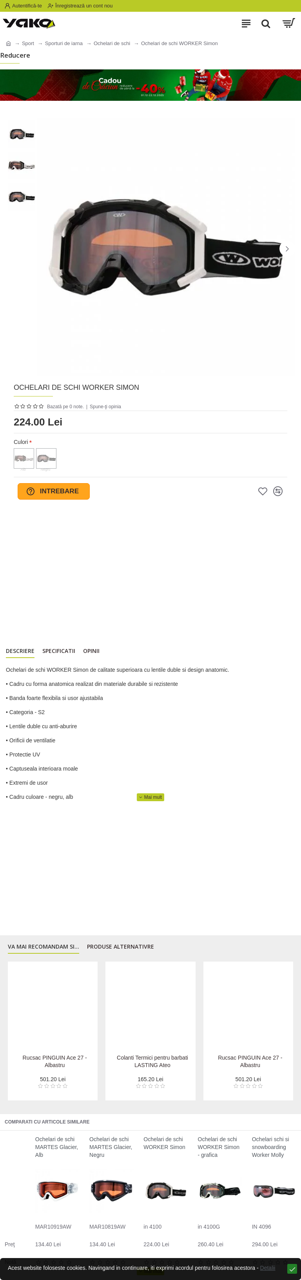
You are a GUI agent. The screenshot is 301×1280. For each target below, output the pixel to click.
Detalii (268, 1268)
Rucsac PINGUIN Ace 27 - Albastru (55, 1061)
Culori (21, 442)
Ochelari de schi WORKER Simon (164, 1143)
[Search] (266, 23)
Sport (28, 43)
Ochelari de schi (112, 43)
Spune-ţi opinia (105, 406)
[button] (287, 248)
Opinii (91, 651)
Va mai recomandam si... (43, 946)
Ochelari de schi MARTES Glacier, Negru (110, 1147)
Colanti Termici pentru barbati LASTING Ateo (152, 1061)
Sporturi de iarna (64, 43)
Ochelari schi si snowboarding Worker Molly (270, 1147)
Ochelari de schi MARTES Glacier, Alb (56, 1147)
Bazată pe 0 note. (65, 406)
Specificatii (58, 651)
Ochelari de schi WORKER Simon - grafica (219, 1147)
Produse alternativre (120, 946)
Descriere (20, 651)
